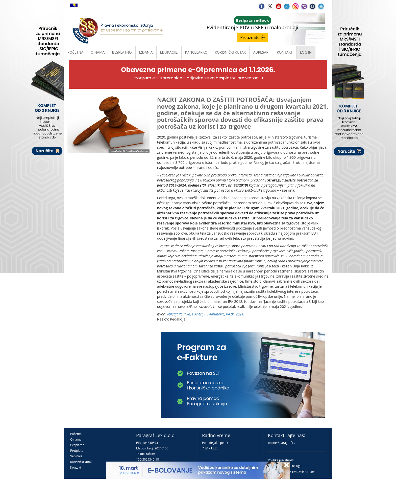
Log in (306, 52)
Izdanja (146, 52)
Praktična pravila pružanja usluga (291, 471)
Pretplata (76, 450)
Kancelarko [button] (196, 52)
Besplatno (122, 52)
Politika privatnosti (281, 460)
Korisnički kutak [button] (230, 52)
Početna (75, 52)
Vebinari (76, 456)
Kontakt (75, 467)
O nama (98, 52)
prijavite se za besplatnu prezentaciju (225, 78)
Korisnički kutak (81, 462)
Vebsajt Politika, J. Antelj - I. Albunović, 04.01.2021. (205, 314)
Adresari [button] (261, 52)
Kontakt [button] (285, 52)
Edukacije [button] (169, 52)
